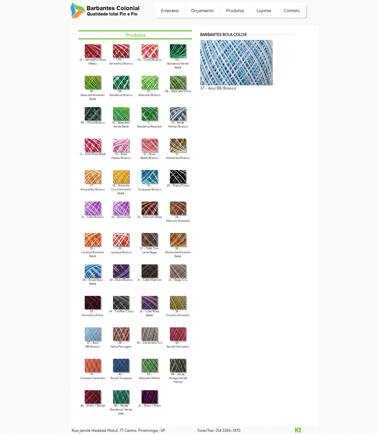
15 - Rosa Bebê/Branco (149, 154)
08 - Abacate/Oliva (178, 89)
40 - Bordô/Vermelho (178, 342)
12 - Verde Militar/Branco (178, 122)
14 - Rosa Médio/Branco (121, 154)
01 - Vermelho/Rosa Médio (93, 59)
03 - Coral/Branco (149, 57)
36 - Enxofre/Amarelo (177, 311)
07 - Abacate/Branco (149, 91)
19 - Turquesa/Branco (149, 185)
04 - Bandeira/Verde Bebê (178, 61)
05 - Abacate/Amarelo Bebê (93, 93)
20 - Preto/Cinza (178, 183)
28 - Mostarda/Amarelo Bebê (178, 250)
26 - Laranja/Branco (121, 248)
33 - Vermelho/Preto (92, 311)
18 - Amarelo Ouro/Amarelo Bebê (121, 187)
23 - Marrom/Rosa (149, 215)
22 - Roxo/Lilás (121, 215)
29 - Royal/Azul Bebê (93, 280)
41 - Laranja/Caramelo (92, 374)
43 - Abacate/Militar (149, 374)
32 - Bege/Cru (177, 278)
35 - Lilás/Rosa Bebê (149, 311)
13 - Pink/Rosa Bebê (93, 152)
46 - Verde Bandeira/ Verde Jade (121, 407)
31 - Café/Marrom (149, 278)
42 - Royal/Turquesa (121, 374)
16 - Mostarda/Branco (178, 154)
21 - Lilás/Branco (93, 215)
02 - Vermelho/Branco (121, 59)
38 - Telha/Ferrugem (121, 342)
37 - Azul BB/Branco (93, 342)
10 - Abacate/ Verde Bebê (121, 122)
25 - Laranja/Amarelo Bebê (92, 250)
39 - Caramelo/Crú (149, 340)
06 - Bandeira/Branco (121, 91)
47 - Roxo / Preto (149, 403)
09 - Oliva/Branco (93, 120)
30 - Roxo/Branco (121, 278)
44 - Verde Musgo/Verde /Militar (178, 376)
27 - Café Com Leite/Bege (149, 248)
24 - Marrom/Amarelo (178, 217)
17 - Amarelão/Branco (93, 185)
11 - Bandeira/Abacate (149, 122)
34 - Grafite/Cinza (121, 309)
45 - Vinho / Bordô (92, 403)
